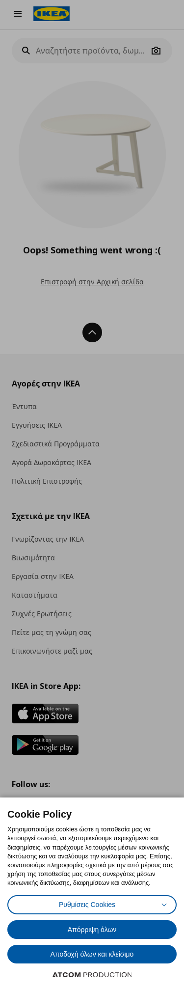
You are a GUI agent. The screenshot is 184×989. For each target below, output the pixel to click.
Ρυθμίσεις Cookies (87, 904)
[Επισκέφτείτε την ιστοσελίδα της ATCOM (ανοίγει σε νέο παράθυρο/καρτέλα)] (92, 974)
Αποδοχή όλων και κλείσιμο (92, 954)
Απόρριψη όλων (92, 930)
